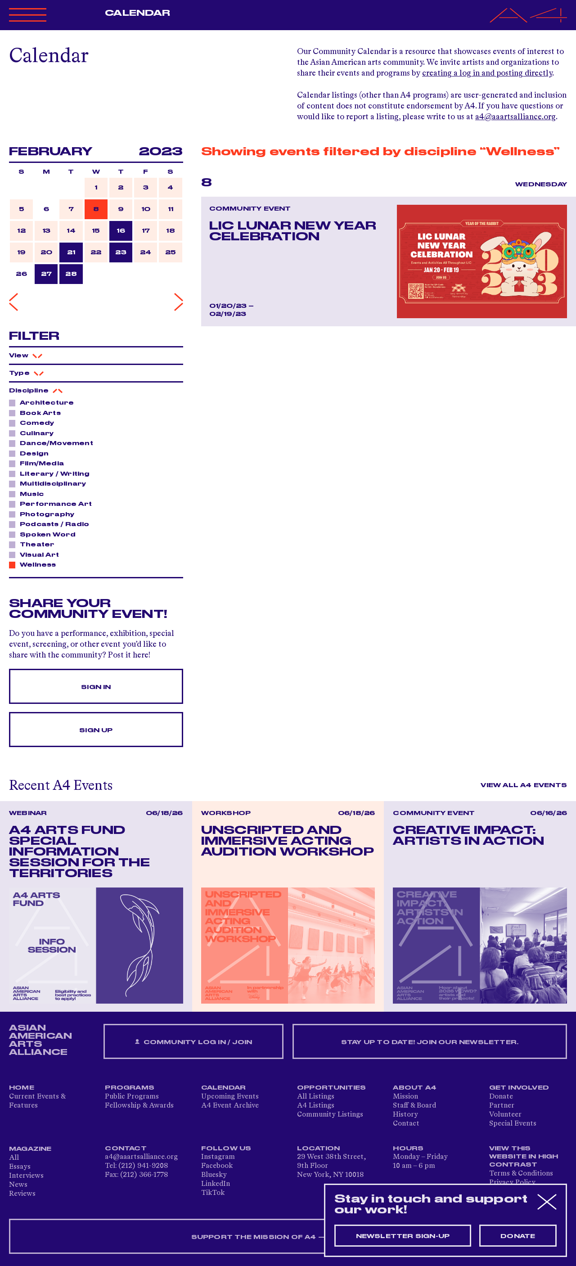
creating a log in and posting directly (487, 73)
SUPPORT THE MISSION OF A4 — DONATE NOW (288, 1237)
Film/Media (39, 463)
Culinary (34, 433)
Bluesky (214, 1175)
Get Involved (519, 1087)
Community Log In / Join (193, 1042)
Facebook (217, 1166)
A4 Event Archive (230, 1105)
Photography (44, 514)
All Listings (315, 1096)
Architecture (44, 402)
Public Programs (132, 1096)
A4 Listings (315, 1105)
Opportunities (331, 1087)
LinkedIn (215, 1184)
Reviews (22, 1194)
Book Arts (38, 412)
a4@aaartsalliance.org (515, 117)
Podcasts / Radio (52, 523)
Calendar (137, 13)
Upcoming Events (230, 1096)
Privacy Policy (512, 1182)
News (18, 1185)
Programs (129, 1087)
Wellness (35, 564)
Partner (501, 1105)
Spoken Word (45, 534)
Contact (406, 1123)
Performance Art (53, 503)
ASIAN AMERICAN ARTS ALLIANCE (40, 1040)
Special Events (512, 1123)
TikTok (213, 1193)
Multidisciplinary (50, 483)
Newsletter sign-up (403, 1236)
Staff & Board (414, 1105)
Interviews (26, 1176)
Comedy (34, 422)
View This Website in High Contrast (523, 1156)
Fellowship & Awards (139, 1105)
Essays (20, 1167)
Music (29, 493)
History (405, 1114)
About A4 (414, 1087)
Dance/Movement (54, 442)
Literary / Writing (52, 473)
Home (21, 1087)
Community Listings (330, 1114)
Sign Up (95, 730)
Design (31, 453)
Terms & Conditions (521, 1173)
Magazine (30, 1149)
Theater (34, 544)
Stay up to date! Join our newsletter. (429, 1042)
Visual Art (37, 554)
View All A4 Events (524, 785)
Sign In (96, 687)
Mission (405, 1096)
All (14, 1158)
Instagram (218, 1157)
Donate (501, 1096)
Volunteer (505, 1114)
